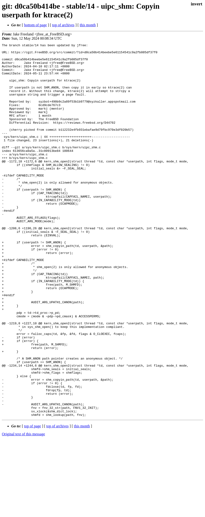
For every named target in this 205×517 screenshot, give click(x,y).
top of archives (63, 25)
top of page (32, 501)
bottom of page (35, 25)
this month (88, 25)
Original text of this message (23, 509)
